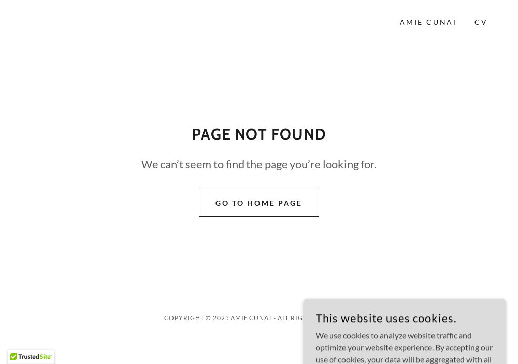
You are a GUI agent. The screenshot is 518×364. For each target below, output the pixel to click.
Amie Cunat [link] (429, 22)
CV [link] (481, 22)
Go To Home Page (259, 203)
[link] (81, 22)
